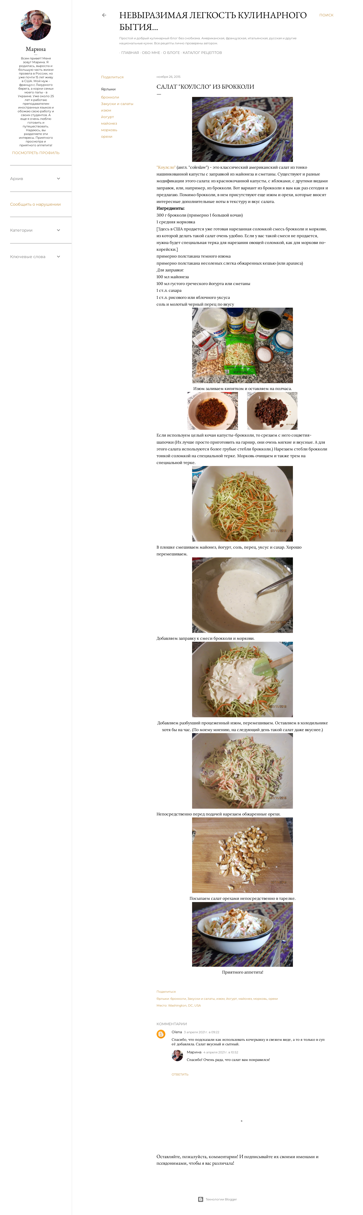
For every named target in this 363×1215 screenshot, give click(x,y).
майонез (109, 123)
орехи (106, 136)
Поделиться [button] (112, 77)
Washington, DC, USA (184, 1005)
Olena (177, 1032)
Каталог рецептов (200, 52)
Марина (194, 1052)
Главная (128, 52)
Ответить (180, 1074)
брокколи (110, 97)
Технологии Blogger (217, 1199)
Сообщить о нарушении (35, 204)
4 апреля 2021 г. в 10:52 (220, 1052)
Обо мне (149, 52)
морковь (109, 130)
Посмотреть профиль (35, 153)
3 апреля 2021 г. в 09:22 (201, 1032)
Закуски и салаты (117, 103)
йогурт (107, 117)
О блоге (169, 52)
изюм (106, 110)
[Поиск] (326, 15)
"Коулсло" (166, 167)
